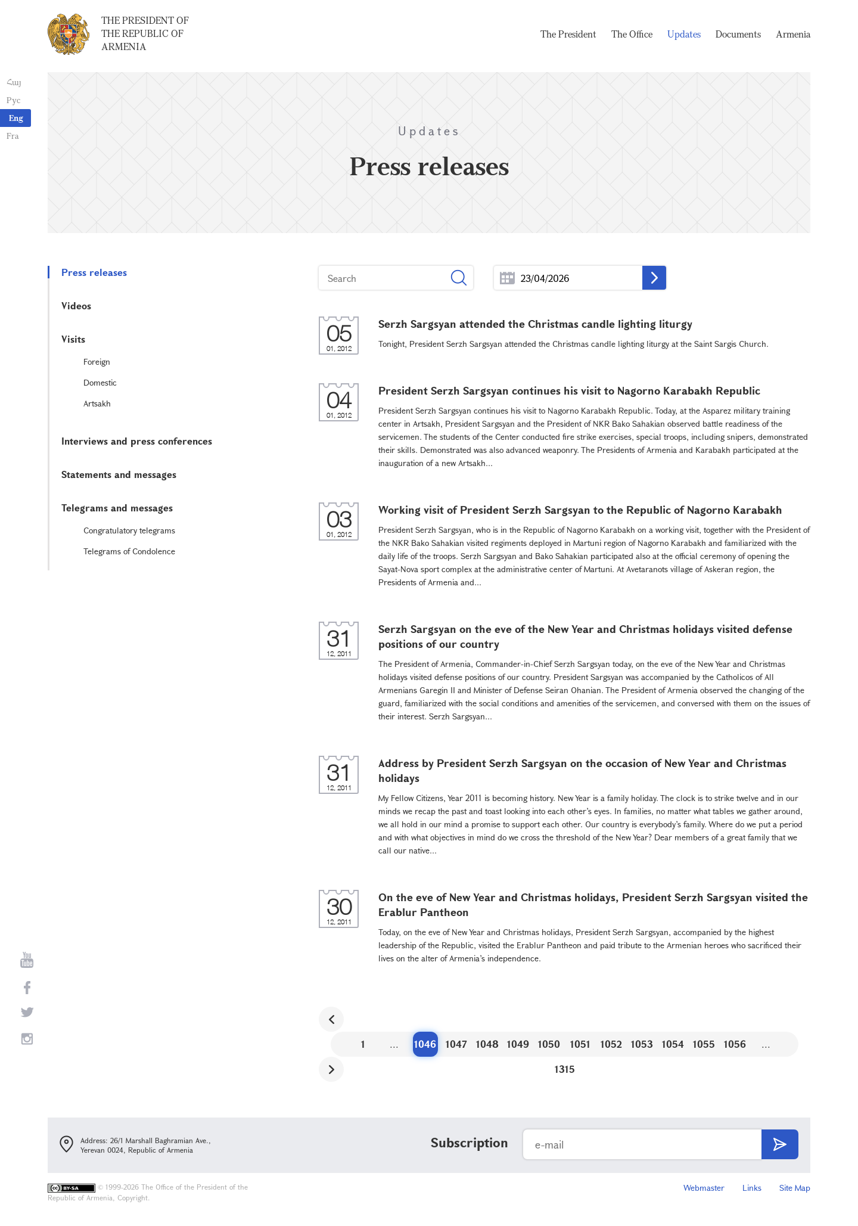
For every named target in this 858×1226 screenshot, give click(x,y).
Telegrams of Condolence (129, 551)
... (507, 278)
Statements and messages (118, 474)
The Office (631, 35)
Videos (76, 305)
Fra (12, 135)
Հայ (13, 82)
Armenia (793, 35)
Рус (13, 99)
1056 (735, 1044)
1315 (565, 1069)
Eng (16, 117)
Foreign (96, 361)
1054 (673, 1044)
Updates (684, 35)
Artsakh (97, 403)
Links (751, 1187)
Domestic (100, 382)
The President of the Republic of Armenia (145, 35)
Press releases (94, 272)
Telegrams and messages (117, 507)
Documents (738, 35)
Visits (73, 339)
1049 (518, 1044)
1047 (456, 1044)
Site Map (794, 1187)
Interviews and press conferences (136, 440)
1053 (642, 1044)
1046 (425, 1044)
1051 (580, 1044)
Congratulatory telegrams (129, 530)
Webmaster (704, 1187)
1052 (611, 1044)
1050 (549, 1044)
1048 (487, 1044)
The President (568, 35)
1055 (704, 1044)
